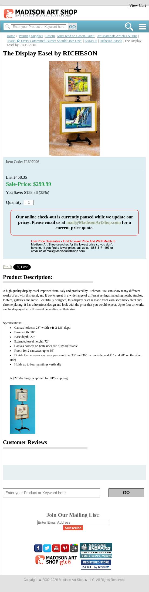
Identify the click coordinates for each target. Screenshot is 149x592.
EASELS (90, 41)
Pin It (7, 266)
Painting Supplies (31, 36)
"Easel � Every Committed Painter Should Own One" (44, 41)
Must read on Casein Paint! (76, 36)
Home (11, 36)
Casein (50, 36)
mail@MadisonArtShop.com (93, 222)
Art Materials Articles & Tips (117, 36)
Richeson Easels (111, 41)
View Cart (137, 5)
